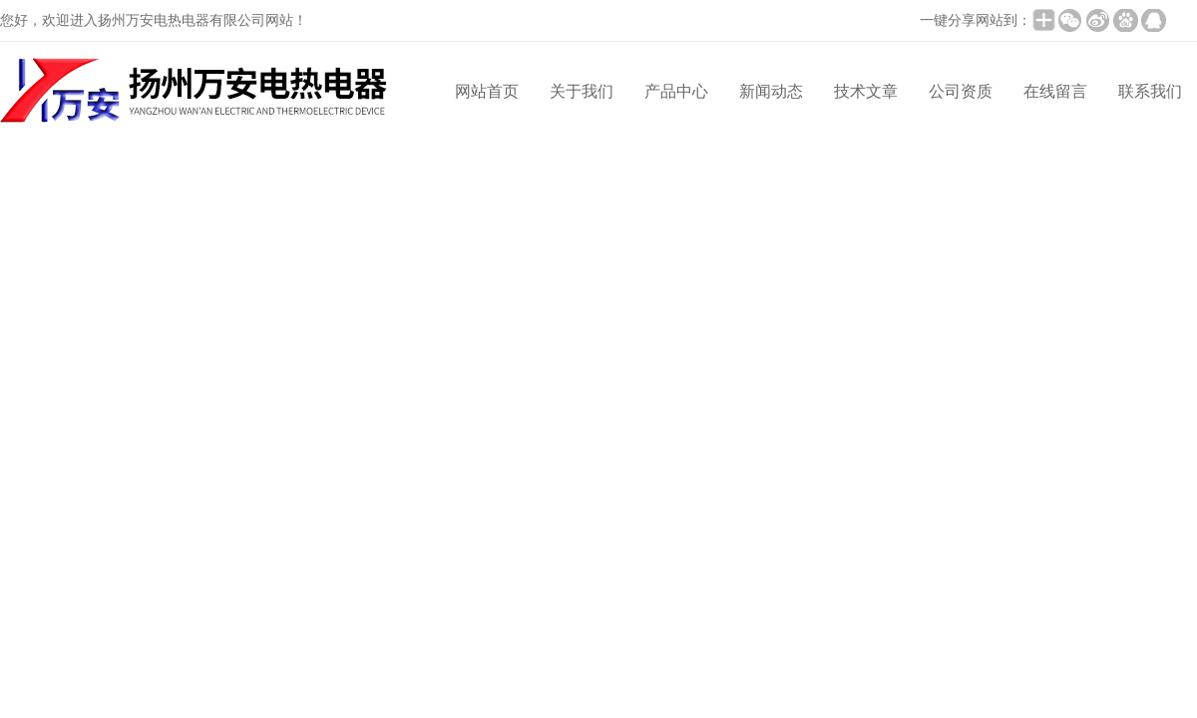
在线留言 (1055, 91)
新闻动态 (771, 91)
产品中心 (676, 91)
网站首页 (487, 91)
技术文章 (866, 91)
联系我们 (1150, 91)
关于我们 (581, 91)
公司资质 (961, 91)
